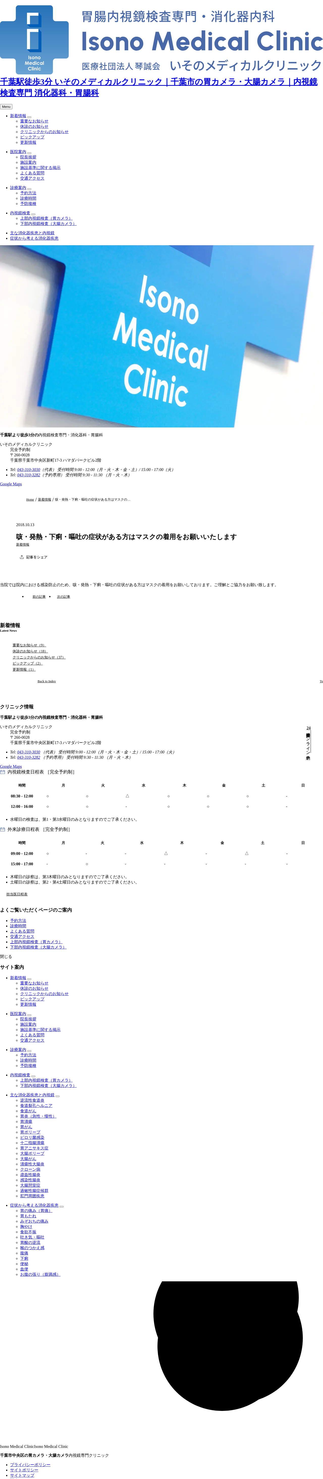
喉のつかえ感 (32, 1248)
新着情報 (18, 116)
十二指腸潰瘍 (32, 1143)
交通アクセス (32, 178)
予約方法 (28, 193)
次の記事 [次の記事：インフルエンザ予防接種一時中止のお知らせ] (63, 597)
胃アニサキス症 (34, 1148)
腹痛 (24, 1253)
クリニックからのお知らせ (44, 132)
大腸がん (28, 1159)
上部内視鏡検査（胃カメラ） (46, 218)
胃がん (26, 1127)
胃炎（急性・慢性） (38, 1116)
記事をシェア (36, 557)
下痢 (24, 1258)
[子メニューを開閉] (29, 117)
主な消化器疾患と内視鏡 (32, 233)
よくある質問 (32, 173)
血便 (24, 1269)
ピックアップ (32, 137)
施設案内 (28, 162)
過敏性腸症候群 (34, 1190)
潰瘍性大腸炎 (32, 1164)
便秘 (24, 1264)
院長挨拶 (28, 157)
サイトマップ (22, 1475)
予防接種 (28, 203)
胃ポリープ (30, 1132)
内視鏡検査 (20, 213)
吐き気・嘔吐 (32, 1237)
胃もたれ (28, 1216)
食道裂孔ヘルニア (36, 1105)
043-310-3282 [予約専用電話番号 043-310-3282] (28, 475)
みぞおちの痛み (34, 1221)
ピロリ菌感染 (32, 1137)
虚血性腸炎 (30, 1175)
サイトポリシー (24, 1470)
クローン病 (30, 1169)
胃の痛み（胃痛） (36, 1210)
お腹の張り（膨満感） (40, 1274)
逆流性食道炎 (32, 1100)
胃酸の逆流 (30, 1242)
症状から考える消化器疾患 (34, 238)
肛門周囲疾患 (32, 1196)
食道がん (28, 1111)
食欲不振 (28, 1232)
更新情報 (28, 142)
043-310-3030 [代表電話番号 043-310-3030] (28, 469)
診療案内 (18, 188)
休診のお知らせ (34, 126)
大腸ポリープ (32, 1153)
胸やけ (26, 1226)
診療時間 (28, 198)
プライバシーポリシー (30, 1465)
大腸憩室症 (30, 1185)
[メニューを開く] (6, 106)
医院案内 (18, 152)
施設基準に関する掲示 (40, 168)
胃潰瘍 (26, 1121)
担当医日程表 (17, 894)
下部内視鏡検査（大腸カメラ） (48, 223)
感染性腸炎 (30, 1180)
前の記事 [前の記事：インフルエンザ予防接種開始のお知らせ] (39, 597)
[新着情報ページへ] (41, 681)
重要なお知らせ (34, 121)
